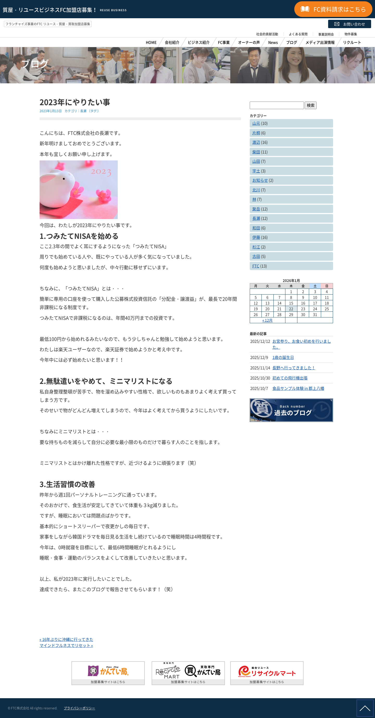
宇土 (256, 171)
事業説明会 (326, 34)
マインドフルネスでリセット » (66, 645)
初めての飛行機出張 (290, 378)
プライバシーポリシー (79, 708)
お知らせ (260, 180)
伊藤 (256, 237)
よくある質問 (298, 34)
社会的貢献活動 (267, 34)
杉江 (256, 247)
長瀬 (83, 111)
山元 (256, 123)
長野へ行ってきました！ (293, 368)
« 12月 (267, 320)
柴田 (256, 152)
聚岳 (256, 209)
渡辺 (256, 142)
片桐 (256, 133)
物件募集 (351, 34)
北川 (256, 190)
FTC (255, 266)
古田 (256, 256)
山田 (256, 161)
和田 (256, 228)
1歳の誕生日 (283, 357)
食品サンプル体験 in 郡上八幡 (298, 388)
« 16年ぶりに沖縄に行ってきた (66, 639)
